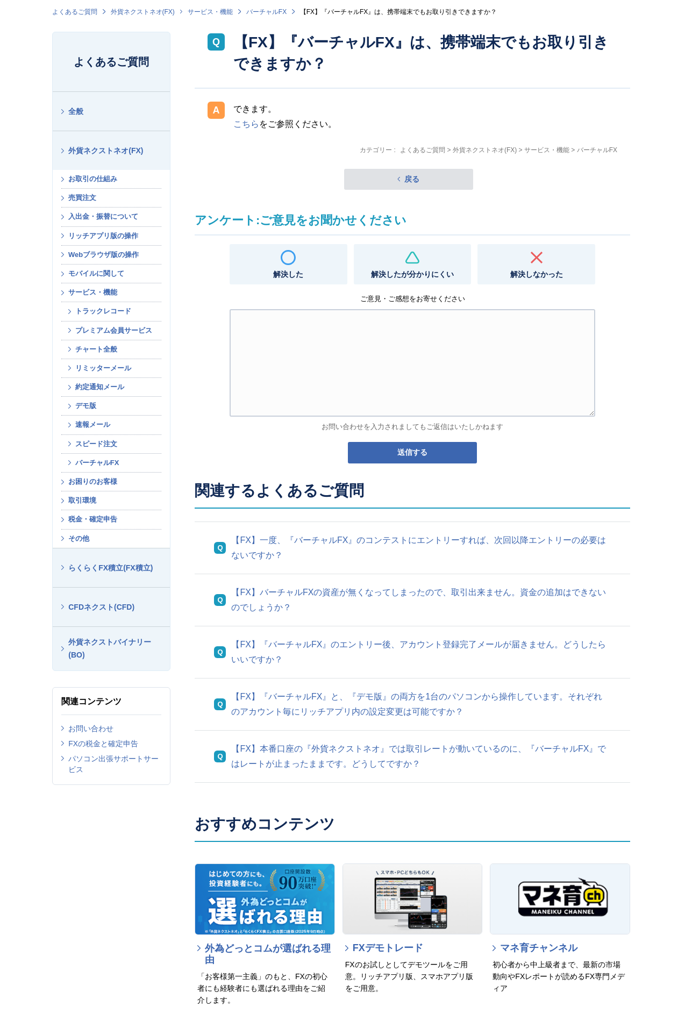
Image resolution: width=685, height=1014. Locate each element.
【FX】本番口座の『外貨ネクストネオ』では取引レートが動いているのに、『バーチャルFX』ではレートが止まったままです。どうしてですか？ (418, 756)
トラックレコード (103, 311)
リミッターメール (103, 368)
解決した (288, 274)
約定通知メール (99, 387)
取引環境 (82, 500)
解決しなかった (536, 274)
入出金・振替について (103, 216)
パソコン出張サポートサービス (113, 764)
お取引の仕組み (92, 179)
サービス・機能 (210, 12)
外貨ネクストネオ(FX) (143, 12)
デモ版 (85, 406)
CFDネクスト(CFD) (101, 607)
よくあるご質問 (74, 12)
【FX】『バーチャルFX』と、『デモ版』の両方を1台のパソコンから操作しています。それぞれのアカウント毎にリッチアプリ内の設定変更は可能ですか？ (416, 704)
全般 (75, 111)
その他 (78, 538)
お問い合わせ (90, 728)
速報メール (92, 424)
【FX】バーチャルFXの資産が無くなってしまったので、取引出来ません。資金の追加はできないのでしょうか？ (418, 600)
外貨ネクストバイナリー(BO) (109, 649)
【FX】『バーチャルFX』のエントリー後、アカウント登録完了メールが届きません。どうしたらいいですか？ (418, 652)
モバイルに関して (96, 273)
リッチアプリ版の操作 (103, 236)
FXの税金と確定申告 (103, 743)
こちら (246, 123)
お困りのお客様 (92, 481)
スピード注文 (96, 444)
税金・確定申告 (92, 519)
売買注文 (82, 198)
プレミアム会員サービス (113, 330)
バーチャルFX (266, 12)
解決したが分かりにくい (412, 274)
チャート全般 (96, 349)
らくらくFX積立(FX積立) (110, 567)
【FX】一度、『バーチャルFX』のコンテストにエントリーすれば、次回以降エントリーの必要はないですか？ (418, 547)
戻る (411, 179)
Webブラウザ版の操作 (103, 255)
